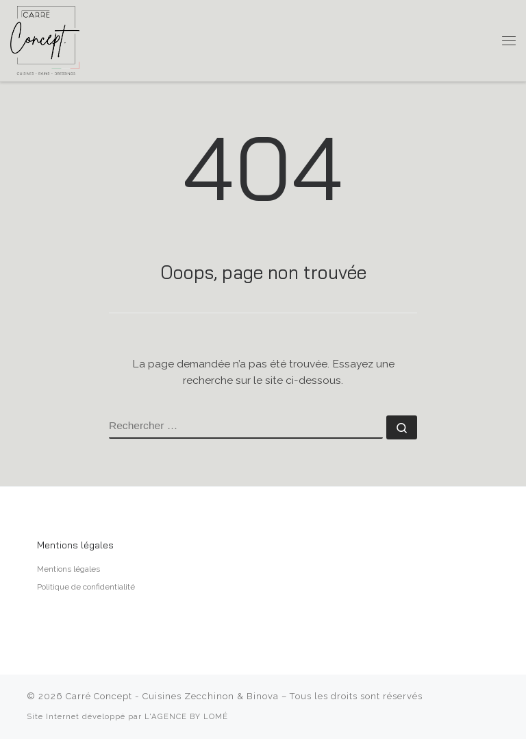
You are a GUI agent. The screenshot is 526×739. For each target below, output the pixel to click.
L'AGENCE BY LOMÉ (186, 716)
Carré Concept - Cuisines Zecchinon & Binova (172, 696)
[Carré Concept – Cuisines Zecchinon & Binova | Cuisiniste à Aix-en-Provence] (44, 39)
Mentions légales (68, 569)
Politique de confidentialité (86, 587)
